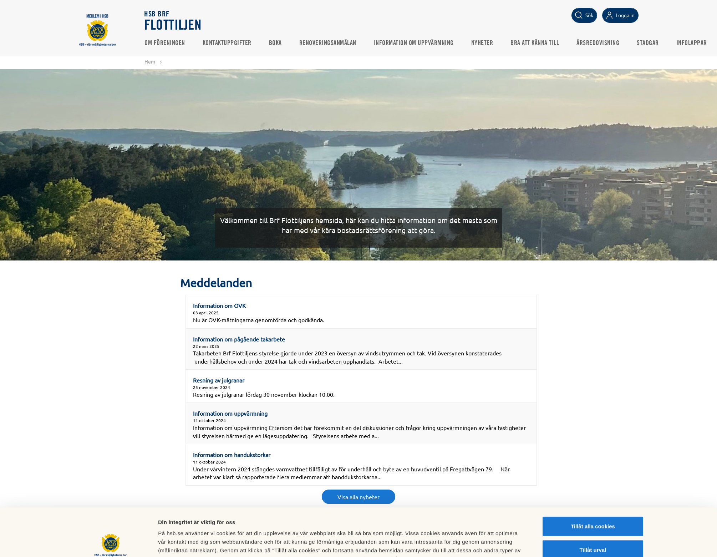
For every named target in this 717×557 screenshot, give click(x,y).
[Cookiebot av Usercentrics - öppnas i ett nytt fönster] (111, 543)
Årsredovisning (598, 43)
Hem (149, 61)
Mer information (443, 543)
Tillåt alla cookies (593, 478)
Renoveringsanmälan (328, 43)
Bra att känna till (535, 43)
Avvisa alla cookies (592, 525)
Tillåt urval (593, 502)
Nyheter (483, 43)
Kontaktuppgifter (227, 43)
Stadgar (648, 43)
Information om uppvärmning (414, 43)
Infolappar (692, 43)
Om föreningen (165, 43)
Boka (275, 43)
